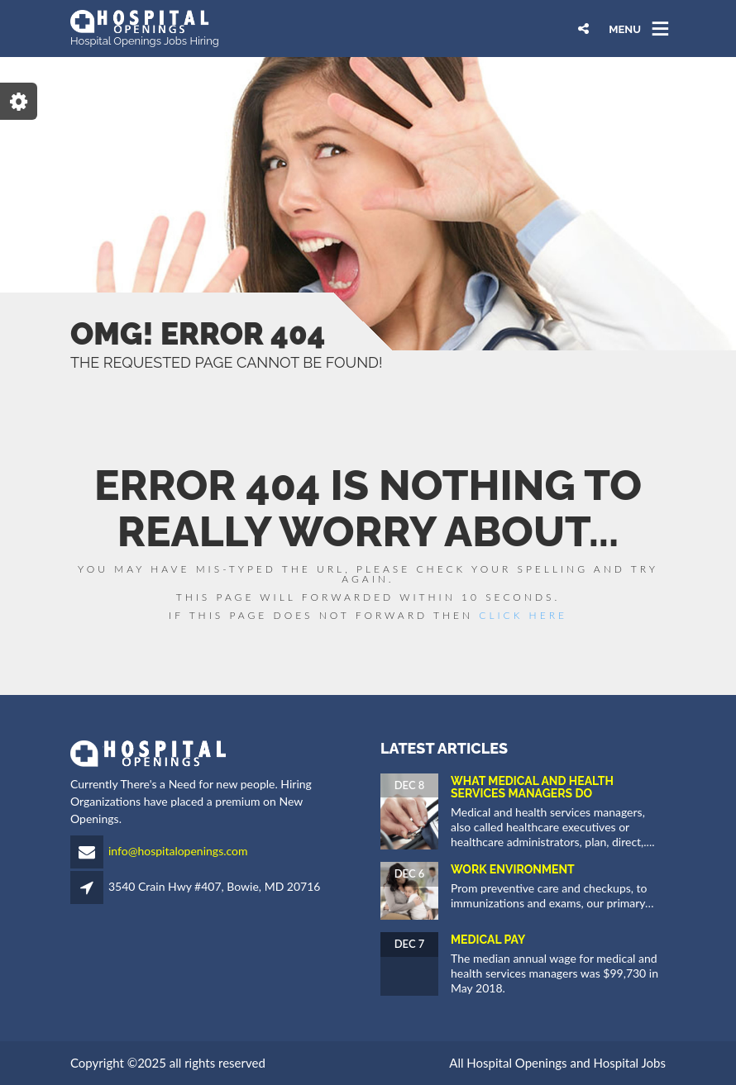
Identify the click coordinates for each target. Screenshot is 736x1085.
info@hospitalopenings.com (178, 851)
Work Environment (513, 869)
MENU (625, 28)
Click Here (523, 615)
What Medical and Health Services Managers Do (532, 787)
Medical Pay (488, 939)
